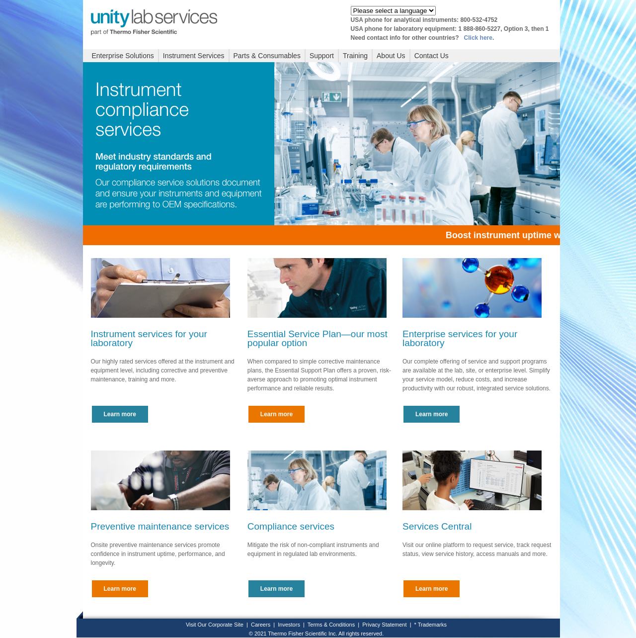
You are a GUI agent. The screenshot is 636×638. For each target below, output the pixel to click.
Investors (289, 625)
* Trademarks (430, 625)
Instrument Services (194, 56)
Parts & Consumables (267, 56)
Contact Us (431, 56)
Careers (260, 625)
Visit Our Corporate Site (214, 625)
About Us (391, 56)
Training (355, 56)
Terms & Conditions (331, 625)
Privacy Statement (384, 625)
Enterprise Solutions (123, 56)
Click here (478, 37)
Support (322, 56)
